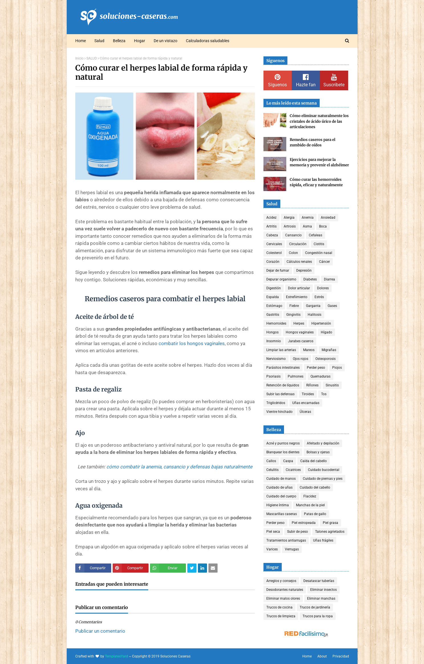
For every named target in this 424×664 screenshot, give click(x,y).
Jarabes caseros (300, 341)
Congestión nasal (318, 253)
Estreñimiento (296, 297)
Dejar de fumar (277, 270)
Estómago (274, 306)
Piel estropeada (304, 523)
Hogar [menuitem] (139, 40)
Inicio (79, 58)
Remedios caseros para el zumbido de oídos (312, 142)
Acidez (271, 218)
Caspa (288, 461)
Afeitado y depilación (323, 443)
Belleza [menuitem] (119, 40)
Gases (332, 306)
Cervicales (274, 244)
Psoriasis (273, 376)
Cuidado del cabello (315, 487)
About (322, 656)
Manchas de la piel (310, 505)
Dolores (323, 288)
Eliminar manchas (321, 599)
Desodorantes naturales (284, 590)
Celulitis (272, 470)
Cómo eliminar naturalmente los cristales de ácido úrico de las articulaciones (319, 121)
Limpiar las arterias (281, 350)
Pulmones (295, 376)
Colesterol (274, 253)
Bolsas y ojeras (318, 452)
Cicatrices (293, 470)
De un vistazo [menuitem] (165, 40)
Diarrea (329, 279)
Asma (307, 226)
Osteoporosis (325, 359)
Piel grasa (330, 523)
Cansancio (293, 235)
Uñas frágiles (323, 540)
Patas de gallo (315, 514)
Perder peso (316, 368)
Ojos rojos (300, 359)
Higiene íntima (277, 505)
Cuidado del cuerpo (281, 496)
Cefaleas (315, 235)
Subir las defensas (280, 394)
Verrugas (292, 549)
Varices (272, 549)
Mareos (309, 350)
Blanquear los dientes (282, 452)
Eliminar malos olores (283, 599)
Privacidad (340, 656)
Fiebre (294, 306)
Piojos (337, 368)
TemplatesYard (116, 656)
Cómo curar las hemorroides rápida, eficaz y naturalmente (316, 182)
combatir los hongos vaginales (192, 343)
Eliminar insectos (323, 590)
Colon (293, 253)
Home (307, 656)
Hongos (272, 332)
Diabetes (310, 279)
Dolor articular (299, 288)
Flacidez (309, 496)
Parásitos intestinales (283, 368)
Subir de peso (297, 532)
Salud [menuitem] (99, 40)
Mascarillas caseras (281, 514)
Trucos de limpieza (280, 616)
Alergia (289, 218)
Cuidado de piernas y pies (322, 479)
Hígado (326, 332)
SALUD (91, 58)
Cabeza (272, 235)
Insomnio (273, 341)
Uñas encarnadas (305, 403)
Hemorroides (276, 323)
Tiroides (308, 394)
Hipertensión (321, 323)
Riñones (312, 385)
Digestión (273, 288)
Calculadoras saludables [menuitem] (207, 40)
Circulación (298, 244)
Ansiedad (328, 218)
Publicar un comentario (100, 631)
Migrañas (329, 350)
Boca (323, 226)
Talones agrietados (329, 532)
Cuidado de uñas (279, 487)
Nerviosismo (276, 359)
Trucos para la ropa (318, 616)
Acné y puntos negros (283, 443)
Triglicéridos (275, 403)
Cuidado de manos (281, 479)
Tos (323, 394)
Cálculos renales (299, 262)
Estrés (319, 297)
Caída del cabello (313, 461)
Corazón (272, 262)
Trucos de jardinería (315, 607)
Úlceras (305, 412)
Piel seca (273, 532)
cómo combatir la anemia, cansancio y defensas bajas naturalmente (179, 467)
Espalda (272, 297)
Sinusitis (332, 385)
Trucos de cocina (279, 607)
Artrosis (290, 226)
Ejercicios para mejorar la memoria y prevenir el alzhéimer (319, 162)
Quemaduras (320, 376)
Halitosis (314, 315)
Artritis (271, 226)
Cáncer (324, 262)
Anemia (308, 218)
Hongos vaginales (300, 332)
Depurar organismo (281, 279)
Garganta (313, 306)
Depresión (304, 270)
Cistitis (319, 244)
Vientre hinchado (279, 412)
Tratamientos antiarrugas (286, 540)
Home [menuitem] (80, 40)
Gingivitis (293, 315)
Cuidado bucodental (323, 470)
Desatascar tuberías (318, 581)
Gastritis (272, 315)
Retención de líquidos (282, 385)
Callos (271, 461)
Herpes (298, 323)
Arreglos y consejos (281, 581)
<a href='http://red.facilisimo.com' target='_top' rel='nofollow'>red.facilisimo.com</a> (306, 634)
